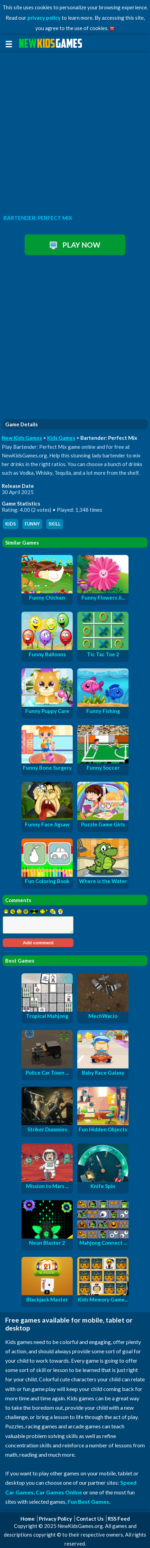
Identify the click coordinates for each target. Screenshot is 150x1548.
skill (54, 524)
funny (32, 524)
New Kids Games (22, 438)
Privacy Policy (55, 1518)
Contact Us (90, 1518)
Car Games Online (59, 1492)
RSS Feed (119, 1518)
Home (27, 1518)
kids (10, 524)
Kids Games (61, 438)
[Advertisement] (75, 131)
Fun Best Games (88, 1501)
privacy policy (44, 18)
